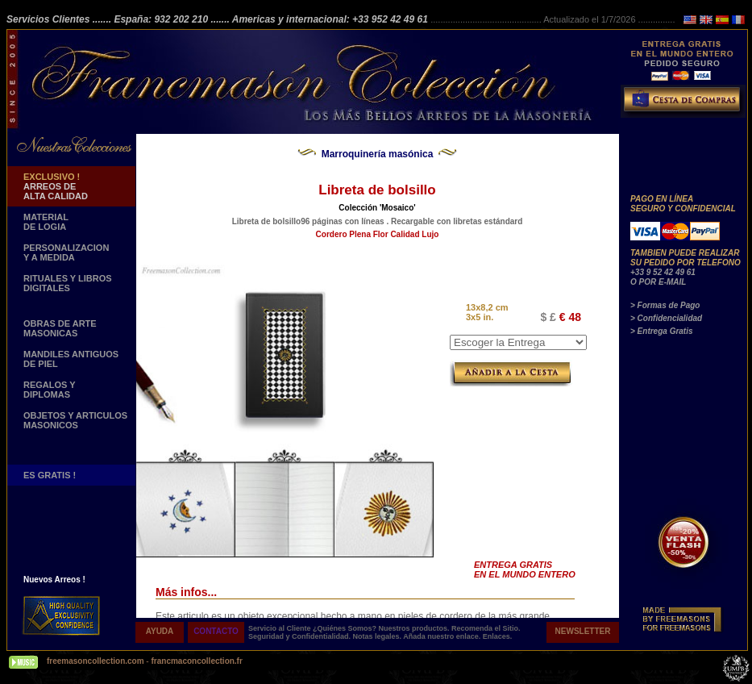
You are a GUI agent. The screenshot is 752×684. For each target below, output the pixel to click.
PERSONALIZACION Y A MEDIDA (66, 252)
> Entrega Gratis (661, 331)
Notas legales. (378, 636)
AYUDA (160, 631)
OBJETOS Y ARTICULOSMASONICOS (75, 420)
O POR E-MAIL (658, 281)
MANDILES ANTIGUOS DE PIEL (70, 359)
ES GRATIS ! (49, 475)
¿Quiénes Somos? (346, 628)
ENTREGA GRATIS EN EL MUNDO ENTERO (524, 569)
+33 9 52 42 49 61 (663, 272)
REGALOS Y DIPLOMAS (49, 389)
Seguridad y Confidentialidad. (300, 636)
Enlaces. (498, 636)
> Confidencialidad (666, 318)
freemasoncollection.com (95, 661)
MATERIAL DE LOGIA (46, 221)
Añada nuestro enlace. (443, 636)
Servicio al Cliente (279, 628)
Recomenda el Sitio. (486, 628)
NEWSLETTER (583, 631)
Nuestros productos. (415, 628)
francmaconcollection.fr (196, 661)
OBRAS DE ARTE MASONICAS (60, 328)
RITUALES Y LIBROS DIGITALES (67, 283)
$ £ (547, 317)
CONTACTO (216, 631)
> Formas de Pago (665, 305)
